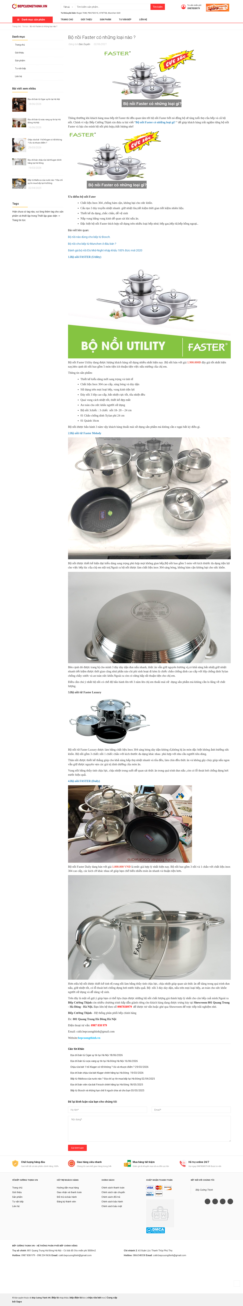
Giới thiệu (86, 19)
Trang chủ (67, 19)
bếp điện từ (76, 1297)
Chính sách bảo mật (112, 1206)
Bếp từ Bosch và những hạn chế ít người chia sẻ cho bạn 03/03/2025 (107, 1090)
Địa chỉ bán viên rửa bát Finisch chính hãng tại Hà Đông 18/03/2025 (106, 1084)
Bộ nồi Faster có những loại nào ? (101, 37)
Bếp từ (55, 1297)
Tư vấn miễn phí (194, 5)
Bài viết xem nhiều (24, 88)
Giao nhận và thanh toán (69, 1192)
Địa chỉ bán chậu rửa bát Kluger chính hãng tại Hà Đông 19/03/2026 (107, 1072)
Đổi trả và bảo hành (67, 1197)
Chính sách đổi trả (111, 1197)
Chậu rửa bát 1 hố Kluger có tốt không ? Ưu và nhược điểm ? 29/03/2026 (109, 1066)
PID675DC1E (93, 13)
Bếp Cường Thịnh (204, 1189)
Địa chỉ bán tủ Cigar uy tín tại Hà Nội (44, 99)
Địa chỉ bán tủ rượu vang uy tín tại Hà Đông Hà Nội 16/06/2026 (104, 1061)
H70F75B (103, 13)
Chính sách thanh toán (113, 1187)
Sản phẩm (105, 19)
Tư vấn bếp (125, 19)
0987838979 (193, 8)
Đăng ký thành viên (66, 1201)
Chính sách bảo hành (112, 1201)
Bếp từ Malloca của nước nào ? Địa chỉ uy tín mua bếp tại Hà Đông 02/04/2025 (112, 1078)
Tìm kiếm (158, 6)
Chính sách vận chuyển (113, 1192)
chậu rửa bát (94, 1297)
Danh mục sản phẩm (33, 19)
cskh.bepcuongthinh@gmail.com (75, 1255)
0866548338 (139, 1255)
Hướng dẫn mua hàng (68, 1187)
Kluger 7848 (82, 13)
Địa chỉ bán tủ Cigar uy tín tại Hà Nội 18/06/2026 (96, 1055)
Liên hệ (143, 19)
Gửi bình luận (77, 1148)
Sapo (19, 1301)
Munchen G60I (114, 13)
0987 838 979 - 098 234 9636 (36, 1255)
